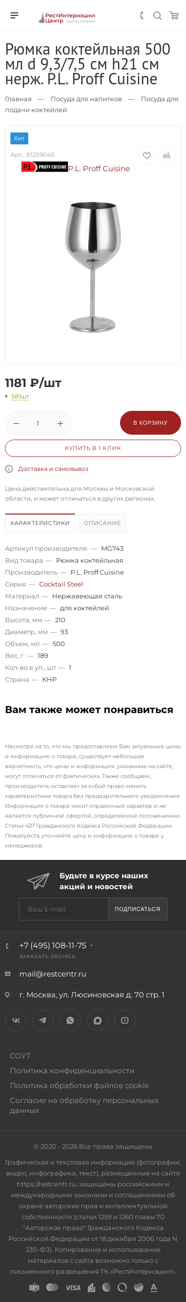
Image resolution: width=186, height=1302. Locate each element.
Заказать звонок (47, 956)
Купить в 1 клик (93, 448)
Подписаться (137, 909)
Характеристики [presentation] (40, 523)
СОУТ (20, 1055)
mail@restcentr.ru (52, 973)
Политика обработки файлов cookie (79, 1085)
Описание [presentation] (102, 523)
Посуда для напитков (86, 99)
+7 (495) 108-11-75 (52, 945)
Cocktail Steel (61, 584)
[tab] (40, 524)
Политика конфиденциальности (72, 1070)
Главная (18, 99)
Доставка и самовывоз (53, 468)
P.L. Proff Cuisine (75, 168)
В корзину (150, 423)
